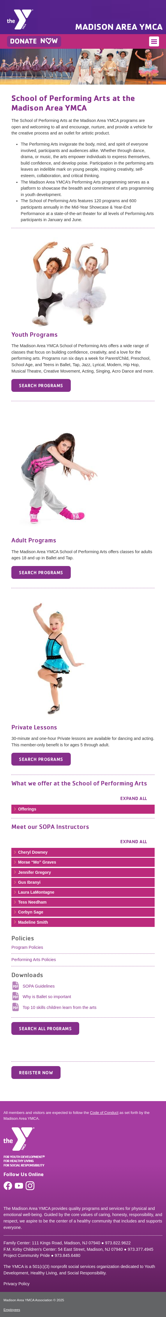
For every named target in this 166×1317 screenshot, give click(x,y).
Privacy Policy (16, 1283)
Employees (11, 1309)
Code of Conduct (104, 1112)
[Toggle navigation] (154, 41)
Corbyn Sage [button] (28, 912)
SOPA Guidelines (39, 986)
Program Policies (27, 947)
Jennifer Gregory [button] (32, 872)
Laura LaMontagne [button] (33, 892)
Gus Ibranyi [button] (26, 882)
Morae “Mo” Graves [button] (34, 862)
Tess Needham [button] (30, 902)
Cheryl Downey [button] (30, 852)
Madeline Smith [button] (30, 922)
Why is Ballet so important (47, 996)
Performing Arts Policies (33, 959)
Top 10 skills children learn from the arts (60, 1007)
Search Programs (41, 385)
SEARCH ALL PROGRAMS (45, 1028)
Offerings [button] (24, 809)
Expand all (133, 798)
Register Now (36, 1072)
